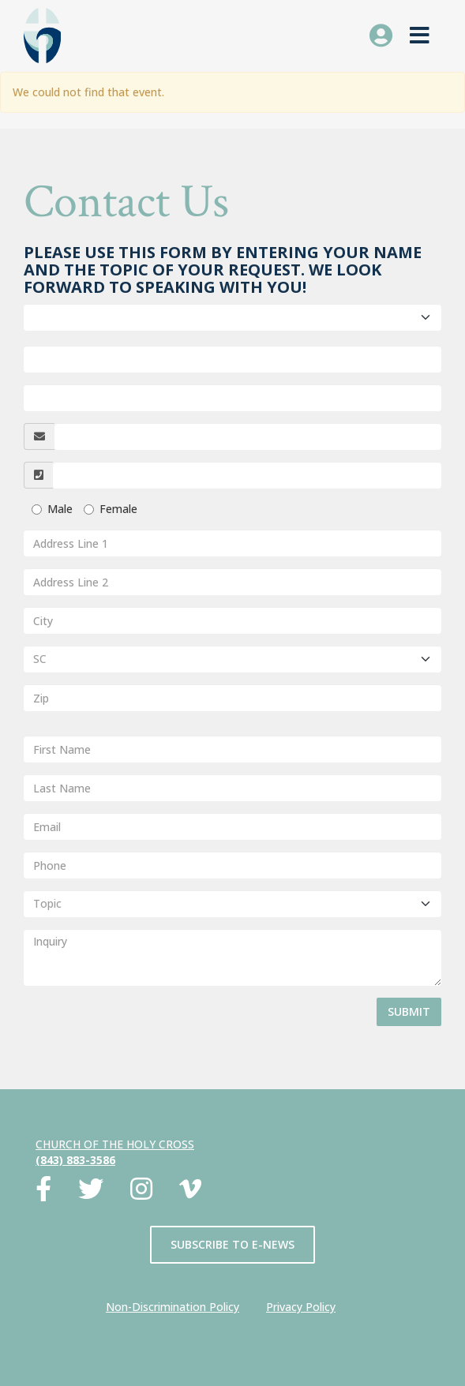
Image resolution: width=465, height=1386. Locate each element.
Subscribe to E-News (232, 1244)
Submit (409, 1011)
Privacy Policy (301, 1306)
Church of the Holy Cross (115, 1144)
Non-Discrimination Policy (172, 1306)
